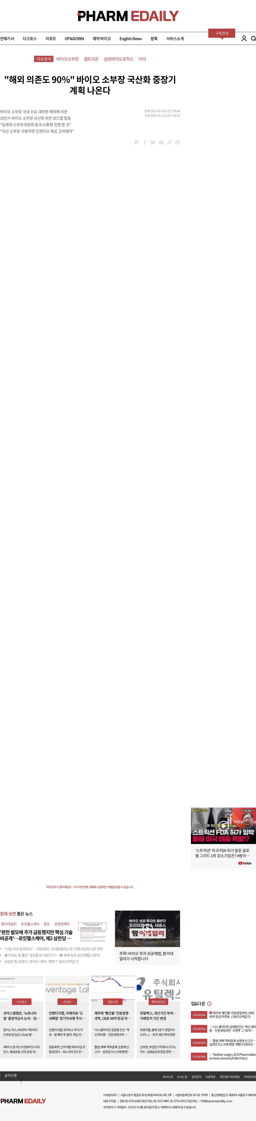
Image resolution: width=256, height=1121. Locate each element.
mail (161, 142)
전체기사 (7, 38)
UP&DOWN (74, 38)
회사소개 (168, 1077)
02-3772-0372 (177, 1101)
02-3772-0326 (132, 1101)
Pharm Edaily (23, 1101)
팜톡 (154, 38)
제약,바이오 (158, 1002)
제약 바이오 (102, 38)
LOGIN (243, 38)
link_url (169, 142)
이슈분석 (43, 59)
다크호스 (30, 38)
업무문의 (196, 1077)
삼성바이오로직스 (119, 59)
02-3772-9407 (161, 1101)
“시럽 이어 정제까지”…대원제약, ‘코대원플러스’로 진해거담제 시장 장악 (53, 948)
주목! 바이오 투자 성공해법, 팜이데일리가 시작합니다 (146, 956)
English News (131, 38)
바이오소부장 (67, 59)
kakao (136, 142)
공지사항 (10, 1075)
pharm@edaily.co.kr (220, 1101)
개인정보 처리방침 (230, 1077)
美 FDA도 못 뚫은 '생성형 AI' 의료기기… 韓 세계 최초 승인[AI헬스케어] (52, 955)
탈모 (47, 923)
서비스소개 (175, 38)
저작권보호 (250, 1077)
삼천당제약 (62, 923)
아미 (142, 59)
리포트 (51, 38)
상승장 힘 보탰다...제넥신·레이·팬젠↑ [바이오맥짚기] (41, 961)
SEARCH (253, 38)
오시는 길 (182, 1077)
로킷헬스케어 (30, 923)
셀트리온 (91, 59)
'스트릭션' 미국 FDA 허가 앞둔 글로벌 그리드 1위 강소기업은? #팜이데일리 (222, 855)
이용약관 (210, 1077)
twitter (152, 142)
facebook (144, 142)
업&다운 (113, 1002)
